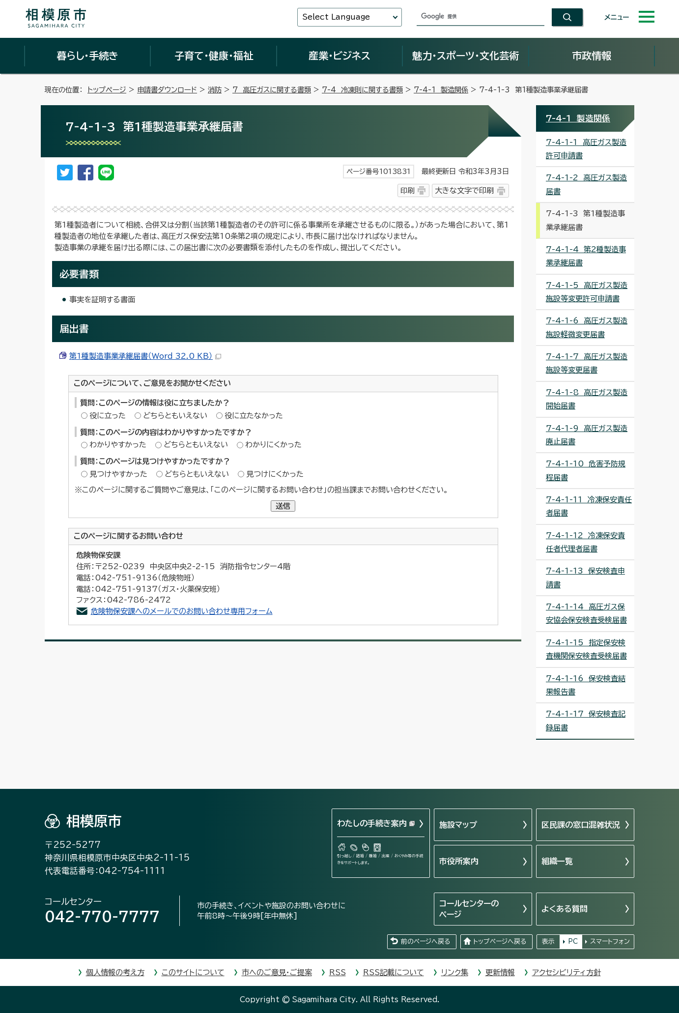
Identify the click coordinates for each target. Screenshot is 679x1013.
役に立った (107, 415)
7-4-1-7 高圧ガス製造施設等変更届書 (586, 363)
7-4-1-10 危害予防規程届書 (585, 470)
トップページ (106, 89)
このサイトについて (193, 972)
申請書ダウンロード (167, 89)
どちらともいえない (175, 415)
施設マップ (458, 825)
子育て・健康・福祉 (213, 55)
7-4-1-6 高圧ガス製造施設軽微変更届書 (586, 327)
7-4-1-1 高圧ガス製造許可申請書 (586, 149)
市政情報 (591, 55)
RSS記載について (393, 972)
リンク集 (454, 972)
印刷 (407, 190)
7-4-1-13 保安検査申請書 (585, 577)
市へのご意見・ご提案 (277, 972)
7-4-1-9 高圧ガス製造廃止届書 (586, 435)
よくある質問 (564, 909)
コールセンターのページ (469, 908)
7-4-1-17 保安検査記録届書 (585, 720)
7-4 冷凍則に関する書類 (362, 89)
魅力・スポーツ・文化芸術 (465, 55)
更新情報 (500, 972)
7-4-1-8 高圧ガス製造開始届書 (586, 399)
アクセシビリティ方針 (566, 972)
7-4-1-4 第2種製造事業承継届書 (586, 256)
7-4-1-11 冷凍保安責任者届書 (589, 506)
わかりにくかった (273, 444)
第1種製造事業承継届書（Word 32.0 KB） (145, 356)
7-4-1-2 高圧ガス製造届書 (586, 184)
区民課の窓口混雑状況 (580, 825)
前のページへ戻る (425, 941)
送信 (283, 506)
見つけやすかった (118, 474)
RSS (337, 972)
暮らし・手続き (87, 55)
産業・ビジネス (339, 55)
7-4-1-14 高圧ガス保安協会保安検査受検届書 (586, 613)
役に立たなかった (254, 415)
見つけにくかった (275, 474)
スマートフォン (610, 941)
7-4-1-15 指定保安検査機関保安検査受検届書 (586, 649)
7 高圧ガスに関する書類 (271, 89)
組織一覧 (557, 861)
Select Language (336, 17)
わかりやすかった (117, 444)
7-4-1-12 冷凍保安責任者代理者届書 (585, 542)
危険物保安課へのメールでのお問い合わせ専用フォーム (182, 611)
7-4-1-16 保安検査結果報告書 (585, 685)
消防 (215, 89)
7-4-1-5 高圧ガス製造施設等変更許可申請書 (586, 292)
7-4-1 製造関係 (441, 89)
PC (573, 941)
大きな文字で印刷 (464, 190)
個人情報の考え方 (115, 972)
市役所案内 (459, 861)
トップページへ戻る (499, 941)
